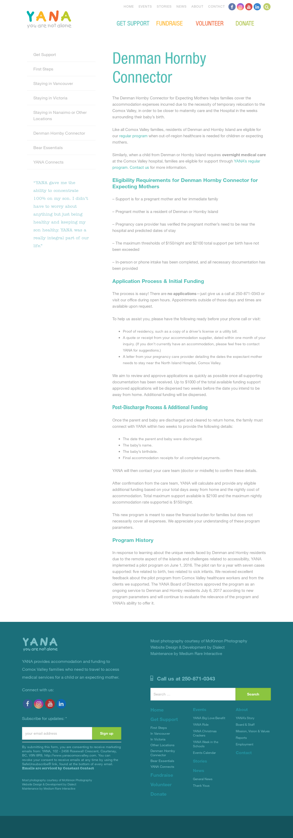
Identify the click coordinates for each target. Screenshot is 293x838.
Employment (244, 744)
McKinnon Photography (77, 780)
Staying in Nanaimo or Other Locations (60, 115)
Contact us (139, 167)
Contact (216, 6)
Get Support (133, 22)
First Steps (43, 68)
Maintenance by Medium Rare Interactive (48, 788)
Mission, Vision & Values (253, 731)
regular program (133, 135)
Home (129, 6)
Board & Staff (245, 724)
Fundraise (169, 22)
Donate (245, 22)
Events (145, 6)
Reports (241, 737)
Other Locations (162, 745)
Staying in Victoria (50, 97)
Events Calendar (204, 752)
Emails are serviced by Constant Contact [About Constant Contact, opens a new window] (58, 768)
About (197, 6)
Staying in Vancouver (53, 83)
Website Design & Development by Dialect (49, 784)
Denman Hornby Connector (59, 132)
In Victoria (157, 739)
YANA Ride (200, 724)
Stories (164, 6)
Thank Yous (201, 785)
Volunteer (209, 22)
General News (202, 779)
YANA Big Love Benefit (209, 718)
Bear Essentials (48, 147)
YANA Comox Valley (66, 18)
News (181, 6)
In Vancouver (160, 733)
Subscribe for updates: (44, 718)
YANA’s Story (245, 718)
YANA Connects (48, 161)
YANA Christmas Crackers (205, 733)
